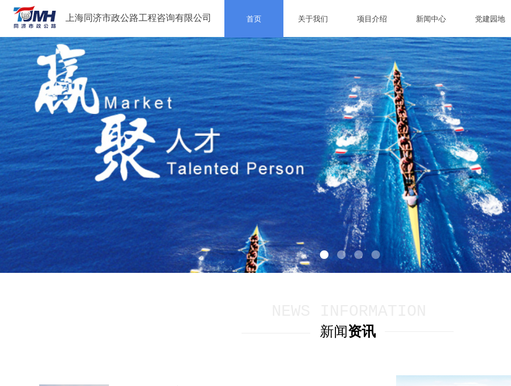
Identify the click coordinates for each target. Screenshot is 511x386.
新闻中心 (431, 18)
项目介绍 (372, 18)
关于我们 (313, 18)
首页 (253, 18)
